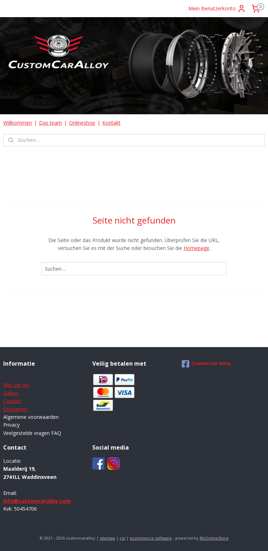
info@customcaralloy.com (37, 500)
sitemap (107, 538)
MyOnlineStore (214, 538)
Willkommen (17, 122)
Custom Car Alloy (206, 364)
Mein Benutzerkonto (217, 8)
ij (16, 393)
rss (122, 538)
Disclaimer (15, 409)
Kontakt (111, 122)
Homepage (196, 248)
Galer (9, 393)
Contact (12, 400)
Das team (50, 122)
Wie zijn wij (16, 384)
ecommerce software (151, 538)
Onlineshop (82, 122)
